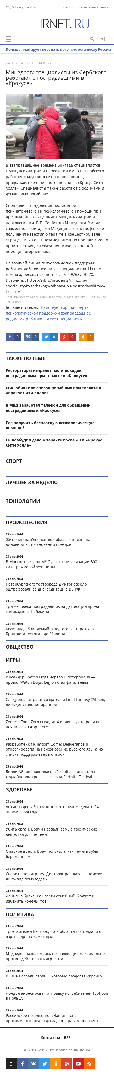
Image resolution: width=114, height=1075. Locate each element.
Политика (20, 914)
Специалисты (70, 318)
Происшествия (26, 522)
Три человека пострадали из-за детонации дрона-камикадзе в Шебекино (53, 609)
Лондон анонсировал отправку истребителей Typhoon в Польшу (57, 996)
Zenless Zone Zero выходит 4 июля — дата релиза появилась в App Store (52, 724)
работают (35, 318)
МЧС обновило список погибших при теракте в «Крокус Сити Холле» (53, 390)
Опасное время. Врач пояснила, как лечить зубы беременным (52, 854)
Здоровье (19, 789)
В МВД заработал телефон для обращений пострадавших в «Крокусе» (48, 408)
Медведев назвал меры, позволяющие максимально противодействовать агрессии (55, 956)
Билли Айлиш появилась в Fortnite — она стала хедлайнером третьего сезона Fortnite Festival (50, 774)
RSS (67, 1037)
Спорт (14, 461)
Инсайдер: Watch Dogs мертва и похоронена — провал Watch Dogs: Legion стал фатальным (50, 679)
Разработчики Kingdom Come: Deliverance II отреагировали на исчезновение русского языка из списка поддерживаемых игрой (54, 749)
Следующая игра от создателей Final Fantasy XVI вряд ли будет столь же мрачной (56, 702)
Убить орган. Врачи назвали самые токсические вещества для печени (51, 831)
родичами (15, 318)
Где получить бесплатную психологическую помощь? (50, 425)
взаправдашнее (76, 313)
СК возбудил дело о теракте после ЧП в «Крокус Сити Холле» (54, 442)
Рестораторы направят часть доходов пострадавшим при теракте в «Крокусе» (46, 373)
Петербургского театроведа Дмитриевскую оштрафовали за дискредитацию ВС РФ (46, 586)
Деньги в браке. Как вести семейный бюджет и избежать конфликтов (50, 898)
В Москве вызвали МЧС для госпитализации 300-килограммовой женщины (52, 564)
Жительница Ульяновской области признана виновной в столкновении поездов (48, 542)
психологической (22, 313)
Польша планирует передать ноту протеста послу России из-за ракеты (58, 53)
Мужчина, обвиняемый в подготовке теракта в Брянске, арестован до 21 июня (50, 631)
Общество (19, 646)
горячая (68, 307)
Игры (13, 660)
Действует (50, 307)
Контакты (50, 1037)
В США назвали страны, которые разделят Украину (54, 976)
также (50, 318)
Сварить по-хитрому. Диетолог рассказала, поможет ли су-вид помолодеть (55, 876)
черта (83, 307)
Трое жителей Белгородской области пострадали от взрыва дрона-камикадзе (54, 934)
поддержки (49, 313)
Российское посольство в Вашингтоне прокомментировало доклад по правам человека (52, 1018)
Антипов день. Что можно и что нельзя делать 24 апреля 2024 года (52, 809)
